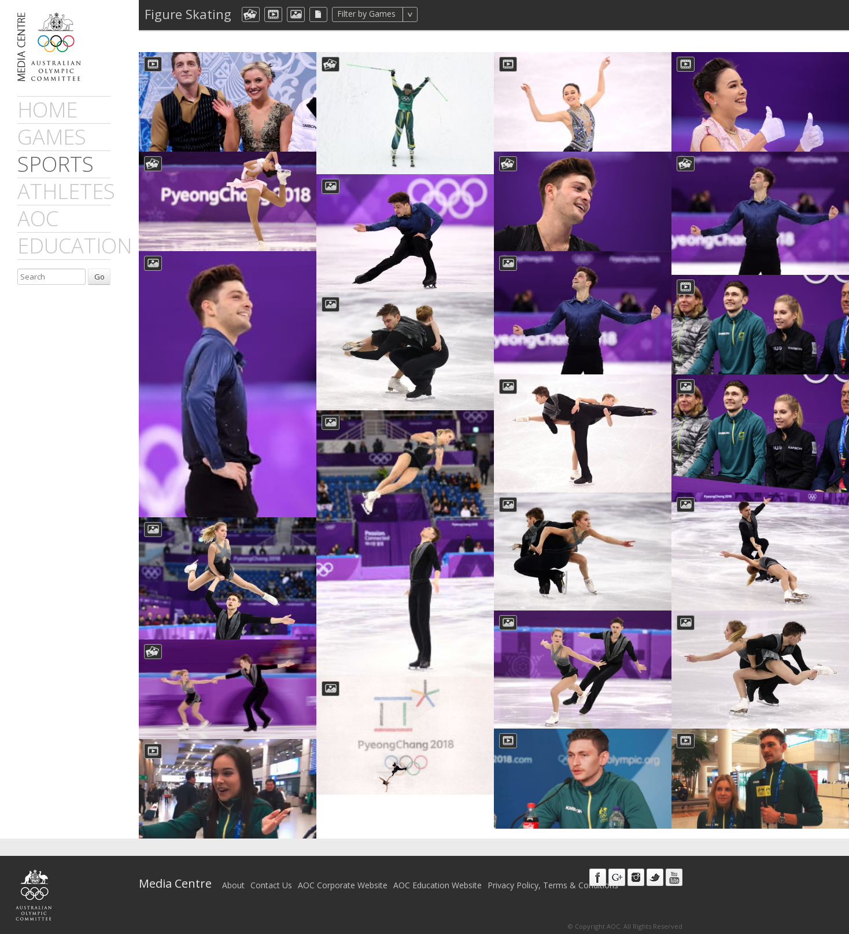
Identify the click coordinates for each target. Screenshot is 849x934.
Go (99, 276)
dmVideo (273, 14)
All (433, 14)
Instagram (635, 877)
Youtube (674, 877)
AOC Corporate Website (342, 885)
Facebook (597, 877)
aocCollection (251, 14)
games (51, 137)
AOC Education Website (437, 885)
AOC (37, 218)
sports (55, 164)
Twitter (655, 877)
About (233, 885)
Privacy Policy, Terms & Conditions (553, 885)
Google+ (616, 877)
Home (47, 109)
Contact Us (271, 885)
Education (74, 245)
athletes (66, 191)
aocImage (296, 14)
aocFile (318, 14)
